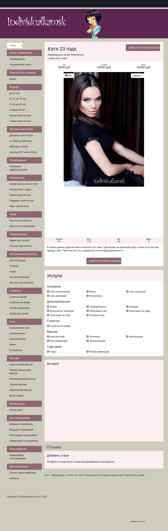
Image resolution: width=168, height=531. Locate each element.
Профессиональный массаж (20, 372)
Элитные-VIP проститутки (23, 152)
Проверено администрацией (18, 168)
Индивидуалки (17, 59)
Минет (12, 344)
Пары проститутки (19, 206)
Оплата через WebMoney (22, 472)
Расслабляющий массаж (22, 379)
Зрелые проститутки (20, 115)
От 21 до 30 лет (17, 98)
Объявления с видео (20, 189)
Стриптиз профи (18, 297)
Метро (12, 79)
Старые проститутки (20, 121)
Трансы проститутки (20, 195)
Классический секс (19, 327)
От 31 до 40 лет (17, 104)
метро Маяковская (74, 54)
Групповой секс (17, 339)
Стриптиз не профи (19, 302)
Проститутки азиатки (20, 220)
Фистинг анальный (19, 277)
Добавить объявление (21, 424)
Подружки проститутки (21, 200)
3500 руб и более (18, 146)
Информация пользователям (17, 457)
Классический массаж (21, 364)
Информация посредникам (23, 440)
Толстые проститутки (20, 246)
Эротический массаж (20, 390)
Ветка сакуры (16, 395)
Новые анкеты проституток (23, 184)
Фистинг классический (21, 282)
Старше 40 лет (17, 110)
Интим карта (16, 410)
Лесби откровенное (19, 308)
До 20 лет (14, 93)
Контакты (14, 478)
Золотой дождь (17, 260)
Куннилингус (16, 350)
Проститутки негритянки (22, 226)
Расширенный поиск (20, 64)
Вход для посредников (21, 429)
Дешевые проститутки (21, 135)
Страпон (13, 266)
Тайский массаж (18, 384)
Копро (12, 271)
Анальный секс (17, 333)
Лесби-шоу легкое (19, 313)
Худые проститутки (19, 240)
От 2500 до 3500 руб (20, 141)
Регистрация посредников (23, 435)
